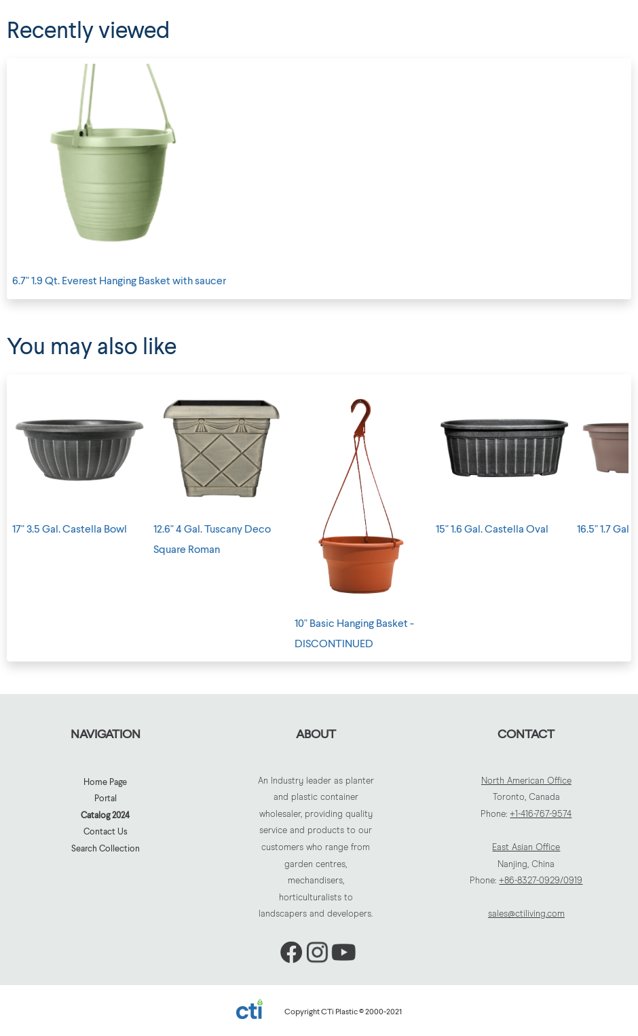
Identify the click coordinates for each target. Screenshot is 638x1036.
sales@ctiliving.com (526, 914)
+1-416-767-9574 (540, 814)
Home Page (105, 781)
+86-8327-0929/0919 (540, 881)
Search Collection (105, 848)
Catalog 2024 (105, 814)
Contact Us (105, 831)
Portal (105, 797)
